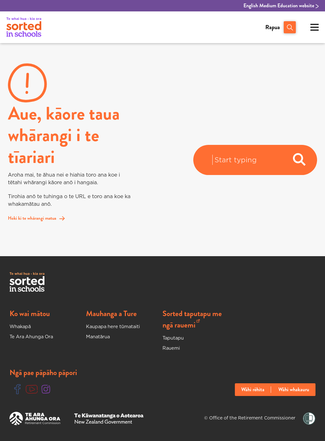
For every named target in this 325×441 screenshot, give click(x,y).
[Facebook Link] (17, 389)
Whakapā (21, 326)
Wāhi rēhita (252, 389)
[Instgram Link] (46, 389)
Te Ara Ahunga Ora (34, 336)
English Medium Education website (281, 5)
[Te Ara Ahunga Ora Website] (35, 418)
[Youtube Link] (31, 389)
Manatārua (99, 336)
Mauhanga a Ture (111, 313)
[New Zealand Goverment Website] (109, 418)
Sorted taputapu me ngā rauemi (192, 319)
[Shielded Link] (309, 418)
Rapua (272, 27)
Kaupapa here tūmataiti (115, 326)
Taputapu (174, 337)
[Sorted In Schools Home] (27, 282)
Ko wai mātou (30, 313)
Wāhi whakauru (293, 389)
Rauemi (171, 347)
